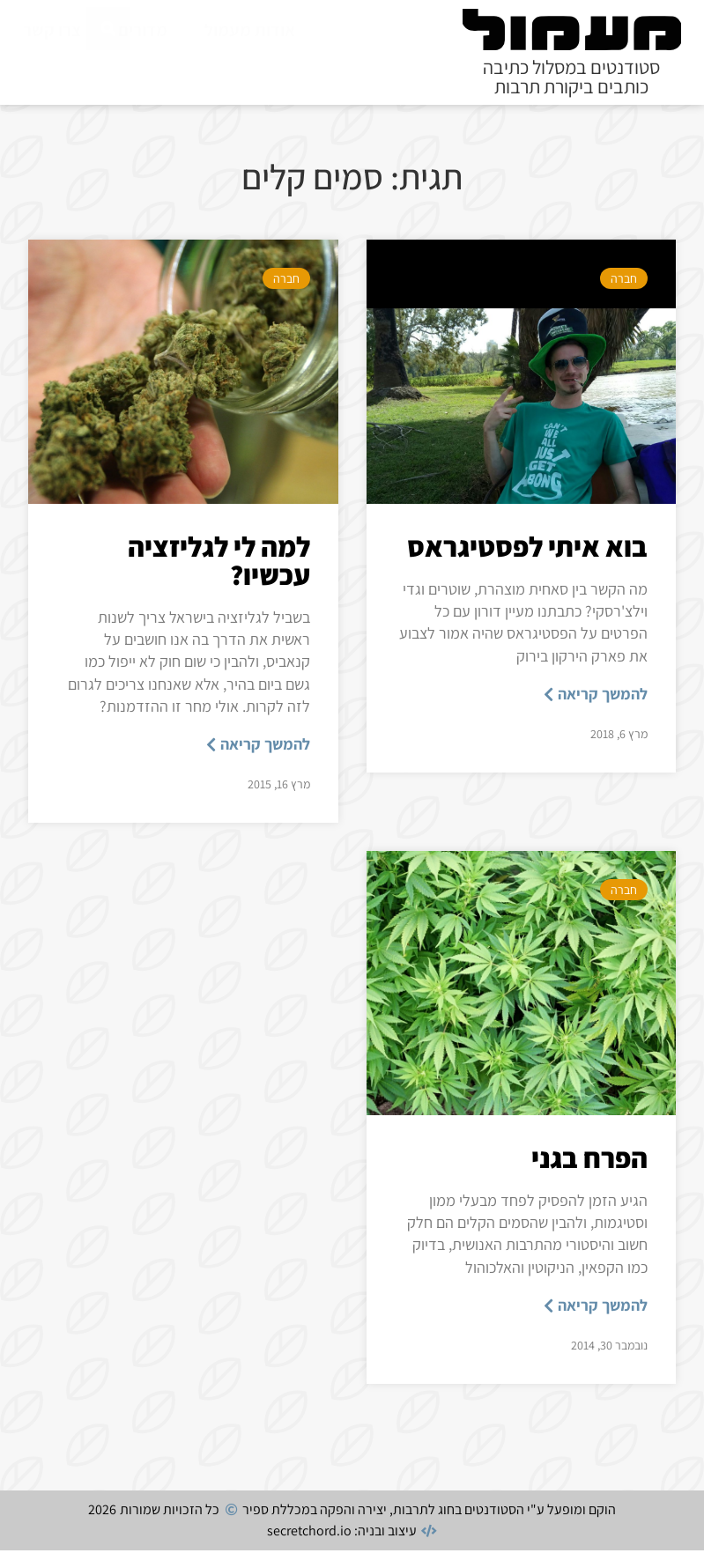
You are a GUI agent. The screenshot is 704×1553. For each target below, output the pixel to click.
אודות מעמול (249, 29)
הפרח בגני (589, 1160)
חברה (624, 281)
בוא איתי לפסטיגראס (527, 548)
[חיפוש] (108, 70)
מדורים (142, 29)
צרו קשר (52, 29)
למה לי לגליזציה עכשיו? (219, 562)
